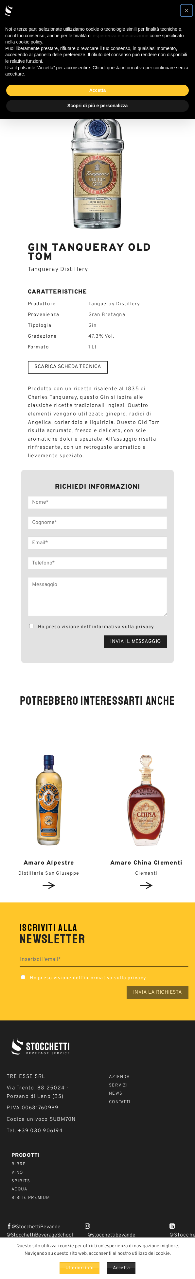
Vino (17, 1172)
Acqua (19, 1189)
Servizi (118, 1085)
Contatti (120, 1102)
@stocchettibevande (111, 1235)
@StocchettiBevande (36, 1227)
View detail (49, 885)
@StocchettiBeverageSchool (40, 1235)
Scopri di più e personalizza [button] (97, 105)
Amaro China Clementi (146, 863)
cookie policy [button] (29, 41)
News (115, 1093)
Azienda (119, 1077)
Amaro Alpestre (49, 863)
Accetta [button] (97, 90)
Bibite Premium (30, 1198)
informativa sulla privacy (123, 627)
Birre (18, 1164)
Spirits (20, 1181)
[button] (186, 10)
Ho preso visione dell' (91, 627)
